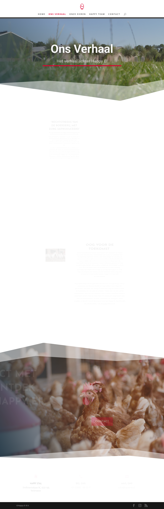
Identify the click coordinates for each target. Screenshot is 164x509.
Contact (114, 14)
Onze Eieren (77, 14)
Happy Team (97, 14)
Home (41, 14)
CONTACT (104, 421)
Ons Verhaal (57, 14)
